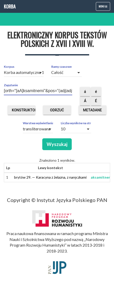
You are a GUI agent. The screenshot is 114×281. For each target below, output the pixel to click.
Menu (104, 7)
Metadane (92, 111)
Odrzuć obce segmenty (57, 111)
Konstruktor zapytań (23, 111)
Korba (10, 6)
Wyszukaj (57, 144)
